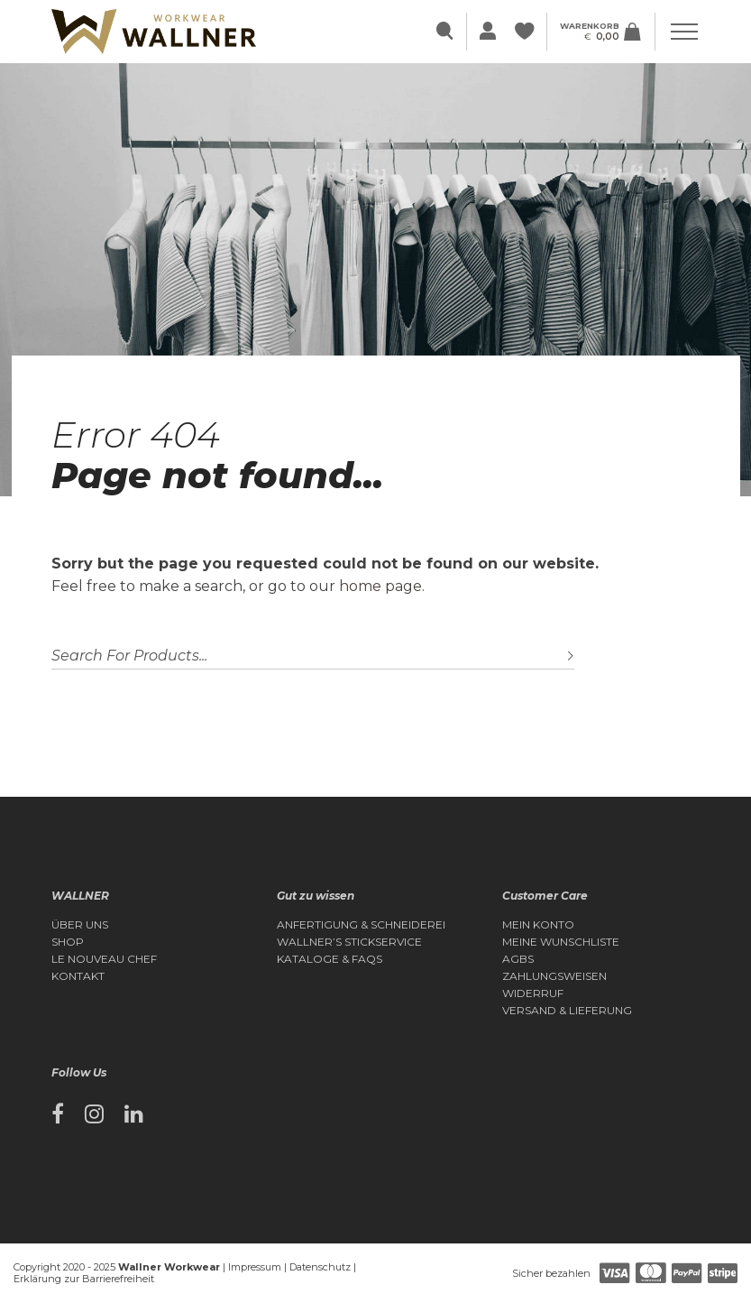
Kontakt (78, 976)
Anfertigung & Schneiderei (361, 925)
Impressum (254, 1267)
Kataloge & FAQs (329, 959)
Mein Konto (538, 925)
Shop (67, 942)
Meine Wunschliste (560, 942)
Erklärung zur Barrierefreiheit (84, 1278)
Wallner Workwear (169, 1267)
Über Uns (79, 925)
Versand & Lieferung (567, 1010)
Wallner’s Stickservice (349, 942)
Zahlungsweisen (554, 976)
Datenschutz (320, 1267)
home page (380, 586)
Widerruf (532, 993)
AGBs (518, 959)
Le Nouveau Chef (104, 959)
